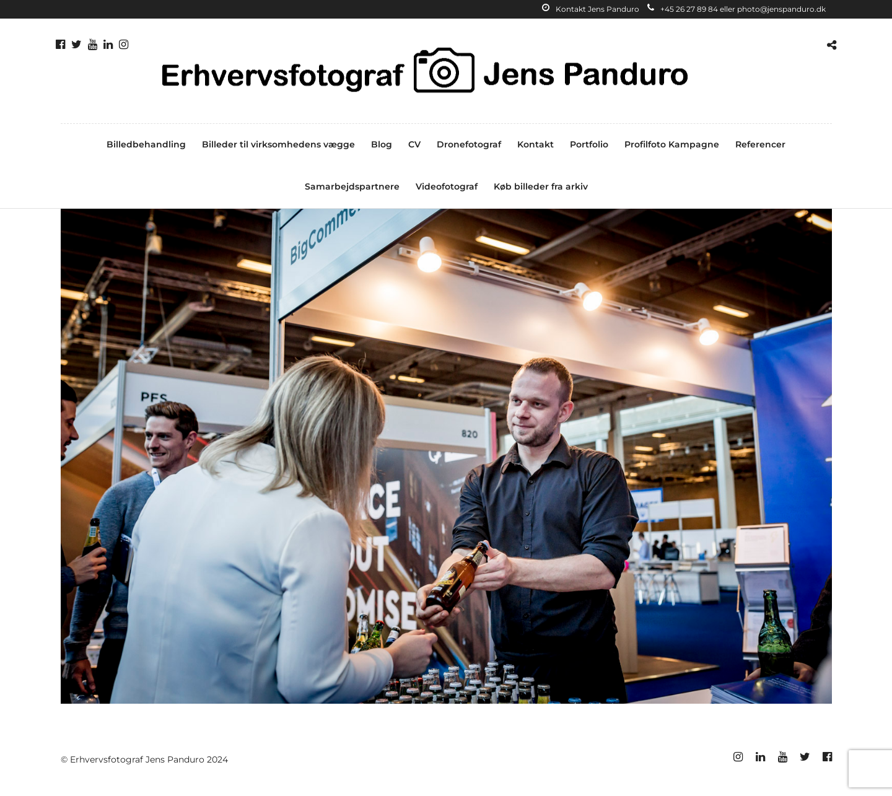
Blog (381, 144)
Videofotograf (447, 186)
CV (414, 144)
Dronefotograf (469, 144)
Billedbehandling (146, 144)
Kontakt (535, 144)
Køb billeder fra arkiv (541, 186)
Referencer (760, 144)
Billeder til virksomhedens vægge (278, 144)
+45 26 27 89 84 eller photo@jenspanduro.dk (736, 9)
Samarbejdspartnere (352, 186)
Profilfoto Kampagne (671, 144)
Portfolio (589, 144)
